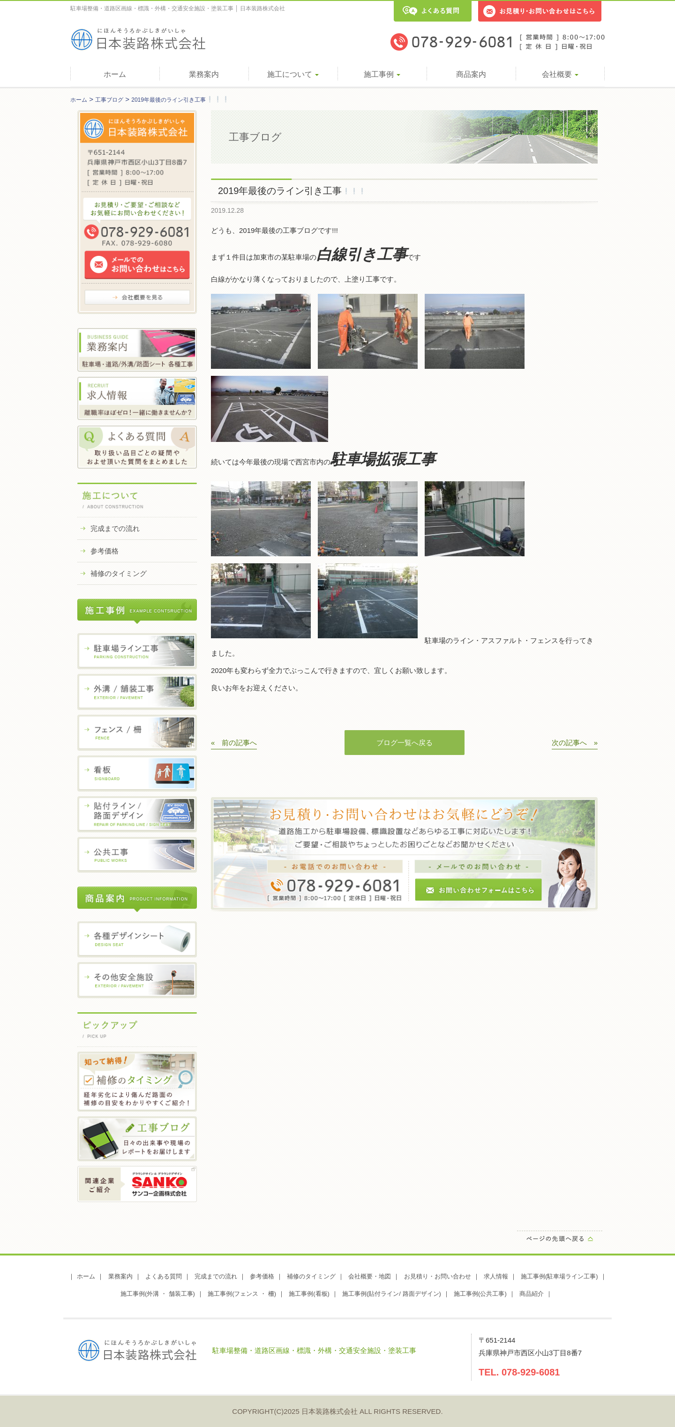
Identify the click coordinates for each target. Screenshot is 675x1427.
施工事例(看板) (309, 1293)
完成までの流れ (115, 528)
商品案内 (471, 74)
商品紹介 (531, 1293)
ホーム (115, 74)
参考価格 (104, 551)
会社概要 (560, 74)
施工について (293, 74)
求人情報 (496, 1276)
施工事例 (382, 74)
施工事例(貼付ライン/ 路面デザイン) (391, 1293)
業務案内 (204, 74)
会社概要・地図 (369, 1276)
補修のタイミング (118, 573)
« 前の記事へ (234, 743)
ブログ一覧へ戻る (404, 743)
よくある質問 (163, 1276)
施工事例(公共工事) (480, 1293)
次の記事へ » (575, 743)
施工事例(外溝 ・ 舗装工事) (157, 1293)
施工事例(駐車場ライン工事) (559, 1276)
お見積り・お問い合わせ (437, 1276)
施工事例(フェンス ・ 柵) (242, 1293)
